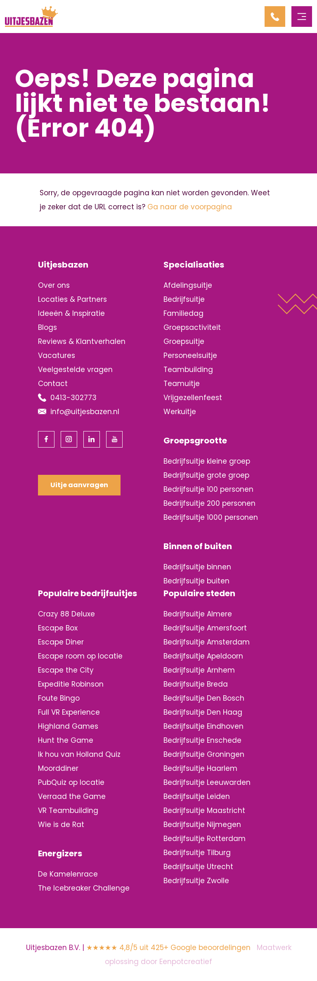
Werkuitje (179, 412)
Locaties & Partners (72, 299)
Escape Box (58, 628)
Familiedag (183, 313)
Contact (53, 384)
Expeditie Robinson (71, 684)
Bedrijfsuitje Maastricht (204, 810)
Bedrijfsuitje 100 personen (208, 489)
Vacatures (56, 355)
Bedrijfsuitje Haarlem (200, 768)
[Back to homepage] (31, 16)
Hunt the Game (65, 740)
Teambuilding (188, 369)
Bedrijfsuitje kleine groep (206, 461)
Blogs (47, 327)
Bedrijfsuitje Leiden (196, 796)
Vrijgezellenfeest (192, 398)
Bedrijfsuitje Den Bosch (203, 698)
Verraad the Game (72, 796)
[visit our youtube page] (114, 439)
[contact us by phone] (278, 16)
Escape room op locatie (80, 656)
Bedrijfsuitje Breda (195, 684)
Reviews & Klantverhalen (81, 341)
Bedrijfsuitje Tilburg (197, 853)
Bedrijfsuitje (184, 299)
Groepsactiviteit (192, 327)
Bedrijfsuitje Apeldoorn (203, 656)
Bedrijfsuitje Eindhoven (203, 726)
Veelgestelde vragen (75, 369)
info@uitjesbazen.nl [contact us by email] (84, 412)
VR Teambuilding (68, 810)
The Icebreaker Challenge (84, 888)
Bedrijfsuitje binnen (197, 567)
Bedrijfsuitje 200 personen (209, 503)
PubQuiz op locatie (71, 782)
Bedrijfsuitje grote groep (206, 475)
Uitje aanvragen (79, 485)
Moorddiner (58, 768)
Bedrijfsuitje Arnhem (199, 670)
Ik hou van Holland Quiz (79, 754)
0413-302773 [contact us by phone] (73, 398)
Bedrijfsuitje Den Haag (202, 712)
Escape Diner (61, 642)
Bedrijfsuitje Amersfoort (205, 628)
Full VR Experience (69, 712)
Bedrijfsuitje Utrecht (198, 867)
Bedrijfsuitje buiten (196, 581)
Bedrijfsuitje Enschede (202, 740)
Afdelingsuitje (187, 285)
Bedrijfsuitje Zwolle (196, 881)
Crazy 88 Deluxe (66, 614)
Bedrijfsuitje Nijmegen (202, 824)
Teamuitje (181, 384)
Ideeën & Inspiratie (71, 313)
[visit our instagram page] (69, 439)
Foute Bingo (59, 698)
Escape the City (66, 670)
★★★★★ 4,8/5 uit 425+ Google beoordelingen (168, 948)
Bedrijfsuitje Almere (197, 614)
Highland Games (68, 726)
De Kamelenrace (68, 874)
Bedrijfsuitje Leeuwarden (207, 782)
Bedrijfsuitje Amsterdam (206, 642)
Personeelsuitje (190, 355)
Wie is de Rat (61, 824)
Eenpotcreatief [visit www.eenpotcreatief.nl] (185, 962)
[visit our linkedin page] (91, 439)
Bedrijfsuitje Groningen (203, 754)
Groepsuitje (183, 341)
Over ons (54, 285)
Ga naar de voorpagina (189, 207)
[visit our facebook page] (46, 439)
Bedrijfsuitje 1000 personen (210, 517)
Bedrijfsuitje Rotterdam (204, 839)
